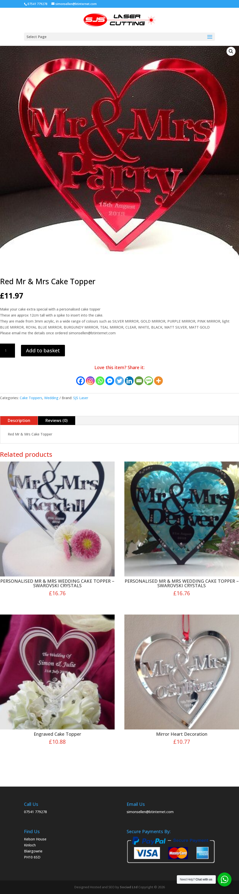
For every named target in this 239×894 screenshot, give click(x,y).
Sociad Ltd (129, 887)
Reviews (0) (56, 420)
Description (19, 420)
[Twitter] (119, 380)
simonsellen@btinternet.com (150, 811)
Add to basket (43, 350)
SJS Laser (80, 397)
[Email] (139, 380)
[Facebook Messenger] (109, 380)
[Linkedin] (129, 380)
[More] (158, 380)
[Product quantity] (7, 351)
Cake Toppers (31, 397)
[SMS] (148, 380)
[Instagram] (90, 380)
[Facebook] (80, 380)
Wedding (51, 397)
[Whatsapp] (100, 380)
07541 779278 (35, 811)
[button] (231, 51)
